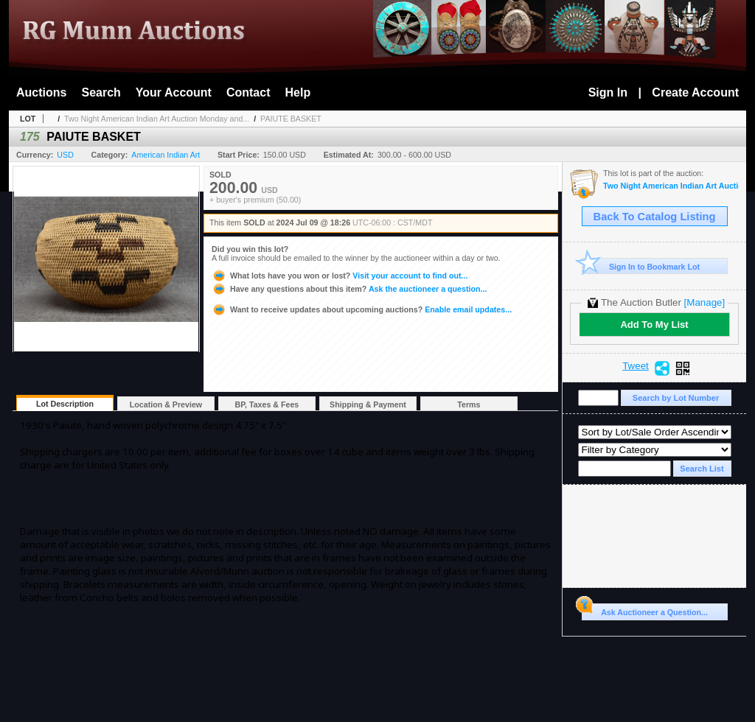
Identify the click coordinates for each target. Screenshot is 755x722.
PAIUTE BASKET (290, 118)
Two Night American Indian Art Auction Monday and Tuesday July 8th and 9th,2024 (671, 186)
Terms (468, 404)
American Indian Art (165, 154)
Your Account (174, 92)
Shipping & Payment (368, 404)
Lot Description (65, 403)
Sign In (607, 92)
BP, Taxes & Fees (267, 404)
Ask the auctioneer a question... (349, 288)
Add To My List (654, 324)
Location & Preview (166, 404)
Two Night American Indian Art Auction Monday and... (156, 118)
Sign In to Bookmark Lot (641, 266)
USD (65, 154)
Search (100, 92)
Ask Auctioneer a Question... (645, 610)
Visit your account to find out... (339, 275)
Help (298, 92)
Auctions (41, 92)
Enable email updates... (362, 309)
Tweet (635, 366)
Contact (248, 92)
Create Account (695, 92)
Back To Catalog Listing (655, 216)
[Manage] (704, 302)
